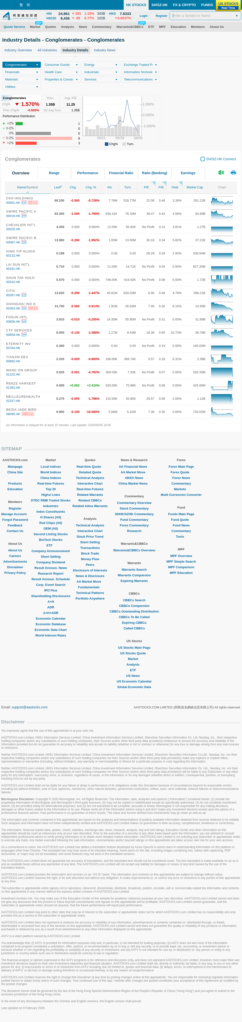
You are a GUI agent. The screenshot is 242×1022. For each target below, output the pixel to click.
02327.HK (13, 401)
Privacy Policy (15, 573)
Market (134, 659)
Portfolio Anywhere (90, 598)
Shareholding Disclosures (50, 596)
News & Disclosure (90, 576)
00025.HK (13, 229)
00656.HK (13, 321)
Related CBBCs (90, 500)
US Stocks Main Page (134, 647)
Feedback (15, 525)
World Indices (50, 472)
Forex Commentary (134, 525)
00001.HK (13, 202)
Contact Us (15, 531)
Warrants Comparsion (134, 575)
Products (15, 483)
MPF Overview (181, 556)
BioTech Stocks (51, 540)
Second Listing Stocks (51, 534)
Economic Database (51, 624)
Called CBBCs (134, 628)
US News (134, 676)
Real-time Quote (90, 466)
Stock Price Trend (90, 536)
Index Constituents (50, 511)
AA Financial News (134, 466)
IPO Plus (50, 590)
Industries (50, 506)
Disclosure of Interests (90, 570)
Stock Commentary (134, 508)
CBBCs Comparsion (134, 606)
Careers (15, 556)
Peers (90, 565)
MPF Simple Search (181, 561)
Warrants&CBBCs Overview (134, 550)
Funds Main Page (181, 514)
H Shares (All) (50, 517)
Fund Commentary (134, 520)
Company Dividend (50, 562)
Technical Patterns (90, 593)
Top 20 (51, 489)
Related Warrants (90, 495)
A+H (50, 601)
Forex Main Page (181, 466)
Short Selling (50, 556)
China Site (15, 472)
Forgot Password (15, 520)
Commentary (181, 483)
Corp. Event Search (50, 585)
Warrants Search (134, 569)
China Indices (50, 478)
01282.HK (13, 387)
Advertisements (15, 561)
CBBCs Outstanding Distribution (134, 611)
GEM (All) (51, 528)
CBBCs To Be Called (134, 617)
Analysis (134, 664)
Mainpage (15, 466)
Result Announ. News (50, 568)
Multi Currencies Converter (181, 495)
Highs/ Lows (50, 495)
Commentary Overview (134, 503)
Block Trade (90, 553)
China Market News (134, 483)
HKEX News (134, 478)
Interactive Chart (90, 483)
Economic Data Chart (51, 630)
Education (15, 489)
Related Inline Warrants (90, 506)
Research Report (50, 573)
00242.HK (13, 282)
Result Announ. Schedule (51, 579)
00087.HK (13, 242)
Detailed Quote (90, 472)
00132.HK (13, 255)
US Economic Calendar (134, 681)
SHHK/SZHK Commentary (134, 514)
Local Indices (51, 466)
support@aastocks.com (30, 707)
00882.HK (13, 361)
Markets (181, 489)
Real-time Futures (50, 483)
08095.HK (13, 414)
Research (134, 531)
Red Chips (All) (50, 523)
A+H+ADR (50, 613)
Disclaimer (15, 567)
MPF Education (181, 573)
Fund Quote (181, 520)
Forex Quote (181, 472)
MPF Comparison (181, 567)
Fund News (181, 525)
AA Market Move (90, 581)
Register (15, 508)
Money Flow (90, 559)
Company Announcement (51, 551)
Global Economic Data (134, 687)
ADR (50, 607)
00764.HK (13, 348)
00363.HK (13, 308)
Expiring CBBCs (134, 623)
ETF (50, 545)
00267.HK (13, 295)
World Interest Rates (50, 635)
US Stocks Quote (134, 653)
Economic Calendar (51, 618)
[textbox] (205, 16)
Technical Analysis (90, 478)
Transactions (90, 548)
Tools (181, 536)
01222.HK (13, 374)
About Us (15, 550)
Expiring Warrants (134, 581)
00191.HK (13, 269)
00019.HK (13, 216)
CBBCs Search (134, 600)
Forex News (181, 478)
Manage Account (15, 514)
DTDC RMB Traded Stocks (51, 500)
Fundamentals (90, 587)
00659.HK (13, 335)
